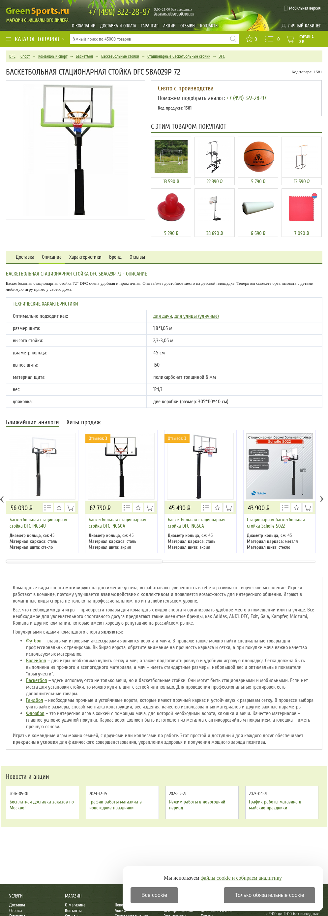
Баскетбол (84, 56)
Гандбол (34, 700)
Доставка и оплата (118, 26)
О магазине (75, 905)
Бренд (115, 257)
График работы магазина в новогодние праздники (115, 805)
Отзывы (187, 26)
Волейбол (36, 660)
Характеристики (85, 257)
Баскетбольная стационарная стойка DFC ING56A (196, 523)
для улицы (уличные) (196, 316)
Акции (169, 26)
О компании (84, 26)
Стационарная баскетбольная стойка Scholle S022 (276, 523)
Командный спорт (53, 56)
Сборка (15, 910)
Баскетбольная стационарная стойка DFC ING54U (38, 523)
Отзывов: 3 (98, 438)
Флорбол (35, 713)
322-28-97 (119, 12)
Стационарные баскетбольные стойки (178, 56)
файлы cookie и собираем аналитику (241, 878)
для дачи (162, 316)
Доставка (25, 257)
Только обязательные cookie (269, 895)
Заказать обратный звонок (174, 14)
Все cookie (154, 895)
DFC (12, 56)
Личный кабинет (304, 26)
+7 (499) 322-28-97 (246, 98)
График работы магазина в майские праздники (275, 805)
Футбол (34, 641)
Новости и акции (27, 777)
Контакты (209, 26)
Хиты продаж (84, 422)
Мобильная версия (305, 8)
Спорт (25, 56)
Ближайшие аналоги (32, 422)
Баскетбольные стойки (120, 56)
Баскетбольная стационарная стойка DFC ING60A (117, 523)
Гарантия (150, 26)
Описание (52, 257)
